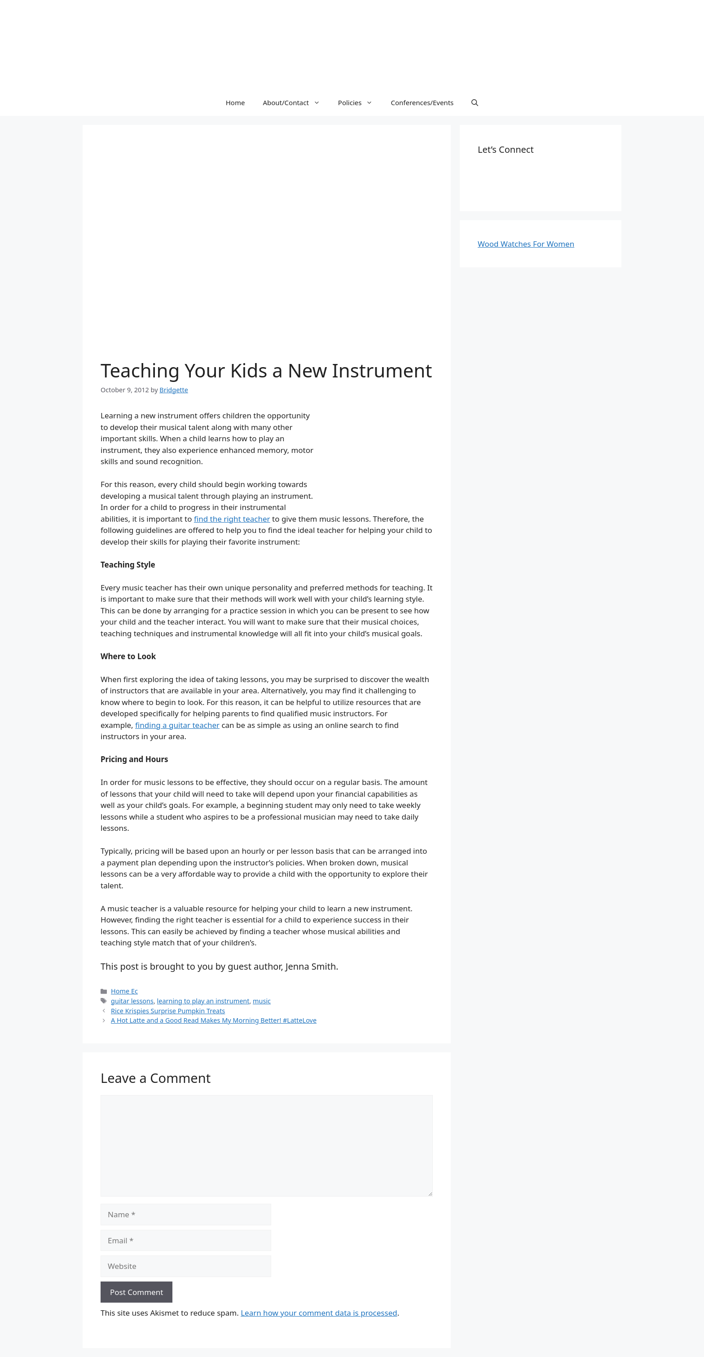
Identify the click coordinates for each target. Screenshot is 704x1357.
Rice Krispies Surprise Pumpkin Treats (168, 1011)
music (262, 1001)
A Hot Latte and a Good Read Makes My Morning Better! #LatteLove (214, 1020)
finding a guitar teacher (177, 725)
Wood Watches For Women (526, 244)
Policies (360, 102)
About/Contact (296, 102)
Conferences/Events (422, 102)
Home (235, 102)
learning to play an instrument (203, 1001)
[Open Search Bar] (474, 102)
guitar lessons (132, 1001)
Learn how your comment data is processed (319, 1313)
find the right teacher (232, 519)
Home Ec (124, 991)
